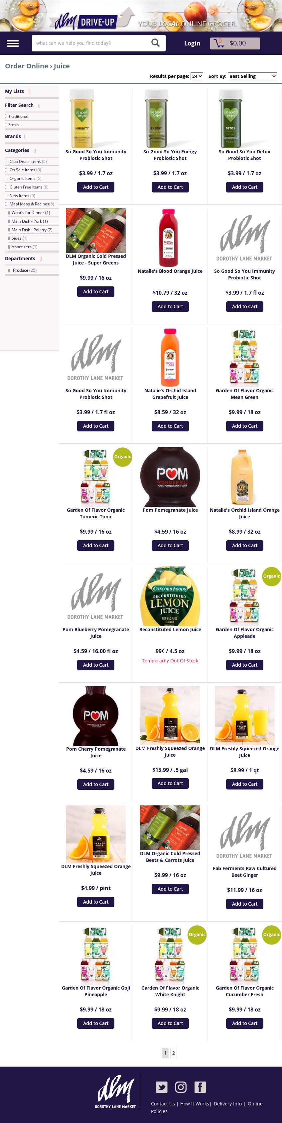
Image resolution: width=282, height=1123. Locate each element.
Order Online (26, 65)
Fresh (13, 124)
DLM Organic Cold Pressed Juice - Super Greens (96, 259)
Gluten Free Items (29, 187)
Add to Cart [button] (95, 187)
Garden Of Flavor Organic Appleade (245, 632)
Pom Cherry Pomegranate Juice (96, 752)
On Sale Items (25, 170)
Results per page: (169, 76)
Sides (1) (20, 238)
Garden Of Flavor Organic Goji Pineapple (96, 991)
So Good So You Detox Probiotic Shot (244, 154)
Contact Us (163, 1103)
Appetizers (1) (25, 247)
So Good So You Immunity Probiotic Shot (96, 154)
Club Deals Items (28, 161)
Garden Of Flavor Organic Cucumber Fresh (245, 991)
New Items (22, 195)
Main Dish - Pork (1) (30, 221)
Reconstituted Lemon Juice (170, 629)
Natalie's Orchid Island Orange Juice (245, 513)
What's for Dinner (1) (31, 212)
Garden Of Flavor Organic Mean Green (245, 393)
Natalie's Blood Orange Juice (170, 271)
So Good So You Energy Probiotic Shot (170, 154)
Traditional (18, 116)
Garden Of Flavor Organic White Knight (170, 991)
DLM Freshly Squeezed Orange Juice (170, 751)
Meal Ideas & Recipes (32, 204)
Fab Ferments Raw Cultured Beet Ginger (245, 871)
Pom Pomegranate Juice (170, 510)
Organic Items (26, 178)
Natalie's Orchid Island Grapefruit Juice (170, 393)
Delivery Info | (230, 1103)
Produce (25, 270)
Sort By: (214, 76)
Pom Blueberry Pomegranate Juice (96, 632)
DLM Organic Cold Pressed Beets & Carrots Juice (170, 856)
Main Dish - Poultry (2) (32, 230)
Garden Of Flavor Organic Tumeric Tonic (96, 513)
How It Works (194, 1103)
